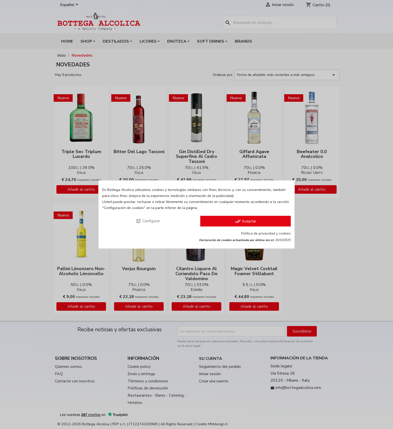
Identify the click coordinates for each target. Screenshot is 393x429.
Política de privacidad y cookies (266, 233)
